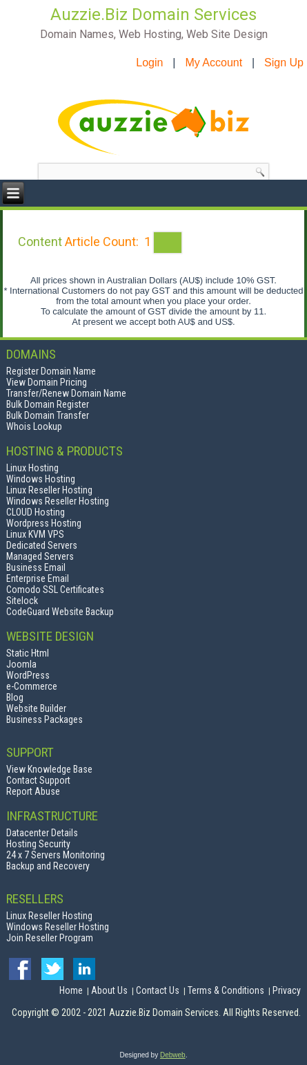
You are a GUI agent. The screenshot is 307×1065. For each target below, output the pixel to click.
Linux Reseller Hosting (49, 490)
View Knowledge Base (49, 769)
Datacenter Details (42, 832)
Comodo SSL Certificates (55, 589)
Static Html (27, 653)
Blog (14, 697)
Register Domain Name (51, 371)
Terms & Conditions (226, 990)
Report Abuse (33, 791)
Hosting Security (38, 843)
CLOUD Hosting (35, 512)
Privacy (287, 990)
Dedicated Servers (41, 545)
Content (40, 241)
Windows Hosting (40, 478)
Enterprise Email (37, 578)
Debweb (173, 1055)
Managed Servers (40, 556)
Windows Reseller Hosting (57, 501)
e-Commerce (31, 686)
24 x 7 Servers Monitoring (55, 854)
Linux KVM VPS (35, 534)
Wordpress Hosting (43, 523)
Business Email (36, 567)
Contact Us (157, 990)
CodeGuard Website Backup (60, 611)
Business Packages (44, 719)
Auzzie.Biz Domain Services (153, 14)
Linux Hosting (32, 467)
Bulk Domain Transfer (47, 415)
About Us (109, 990)
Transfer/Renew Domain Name (66, 393)
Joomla (21, 664)
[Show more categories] (167, 242)
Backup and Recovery (48, 865)
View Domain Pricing (46, 382)
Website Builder (36, 708)
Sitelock (22, 600)
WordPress (28, 675)
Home (71, 990)
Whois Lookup (34, 426)
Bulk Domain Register (47, 404)
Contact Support (38, 780)
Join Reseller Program (49, 937)
